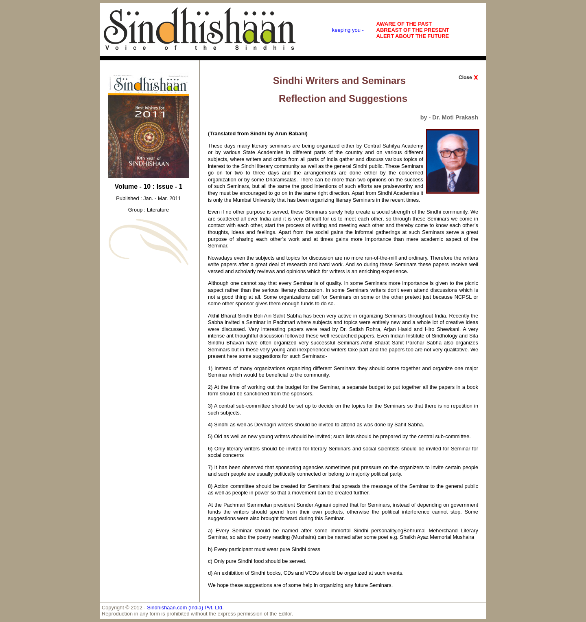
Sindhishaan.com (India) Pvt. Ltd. (185, 607)
